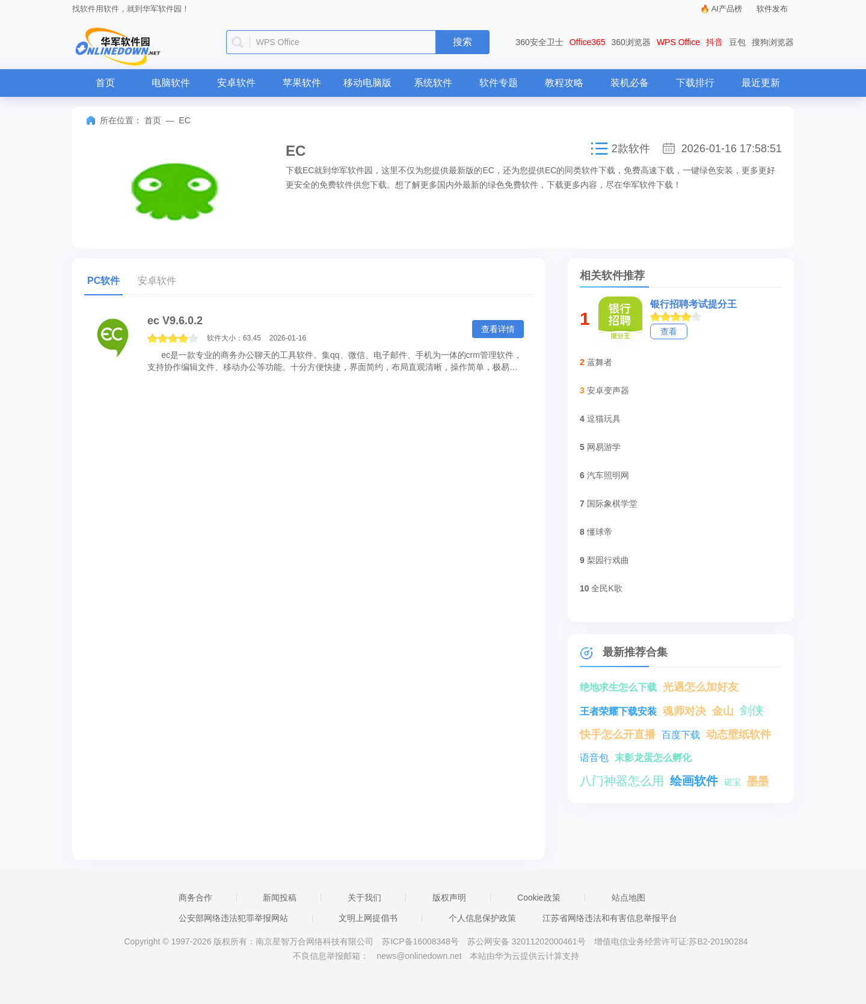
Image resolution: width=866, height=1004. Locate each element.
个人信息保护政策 (482, 918)
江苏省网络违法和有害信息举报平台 (609, 918)
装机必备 (629, 83)
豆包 (737, 42)
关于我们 (364, 897)
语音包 (594, 758)
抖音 (714, 42)
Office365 (588, 42)
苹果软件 (302, 83)
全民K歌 (606, 588)
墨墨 (758, 781)
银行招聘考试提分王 (693, 304)
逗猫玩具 (604, 418)
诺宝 (732, 782)
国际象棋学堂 (612, 503)
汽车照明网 (608, 475)
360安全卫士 (540, 42)
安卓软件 (236, 83)
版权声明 (449, 897)
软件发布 (772, 8)
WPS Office (678, 42)
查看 (668, 331)
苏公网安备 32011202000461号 (527, 941)
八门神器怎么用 (622, 780)
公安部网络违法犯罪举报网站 (233, 918)
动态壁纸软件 (738, 734)
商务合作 (195, 897)
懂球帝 (599, 532)
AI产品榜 (726, 8)
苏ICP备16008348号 (420, 941)
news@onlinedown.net (418, 956)
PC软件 (103, 281)
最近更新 (761, 83)
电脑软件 (171, 83)
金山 (723, 711)
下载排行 (695, 83)
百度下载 (681, 735)
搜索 (462, 42)
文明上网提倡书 (368, 918)
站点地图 (628, 897)
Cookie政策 (538, 897)
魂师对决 (684, 711)
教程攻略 (564, 83)
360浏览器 (631, 42)
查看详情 (498, 329)
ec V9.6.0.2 (175, 320)
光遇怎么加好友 (701, 687)
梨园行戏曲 (608, 560)
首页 (105, 83)
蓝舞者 (599, 362)
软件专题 (498, 83)
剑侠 (752, 710)
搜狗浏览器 (773, 42)
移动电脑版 (367, 83)
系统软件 (433, 83)
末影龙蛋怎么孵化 (653, 758)
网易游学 (604, 447)
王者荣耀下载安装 (618, 711)
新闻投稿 (279, 897)
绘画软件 (694, 780)
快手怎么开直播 (618, 734)
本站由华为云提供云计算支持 (524, 956)
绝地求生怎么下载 (618, 687)
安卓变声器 (608, 390)
